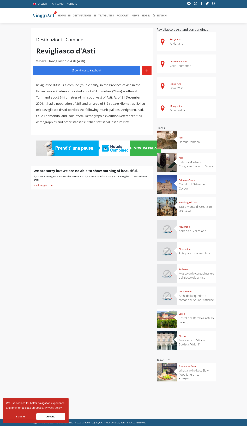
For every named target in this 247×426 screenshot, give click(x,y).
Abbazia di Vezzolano (192, 231)
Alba (181, 157)
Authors (72, 3)
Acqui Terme (185, 291)
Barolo (182, 313)
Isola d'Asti (175, 83)
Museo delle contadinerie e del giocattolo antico (196, 275)
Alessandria (184, 249)
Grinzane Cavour (187, 180)
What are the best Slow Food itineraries (194, 372)
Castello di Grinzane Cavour (192, 186)
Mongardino (176, 106)
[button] (41, 4)
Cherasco (183, 336)
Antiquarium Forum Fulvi (195, 253)
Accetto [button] (50, 416)
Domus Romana (189, 142)
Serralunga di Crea (188, 202)
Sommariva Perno (188, 366)
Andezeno (184, 269)
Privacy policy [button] (53, 407)
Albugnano (184, 226)
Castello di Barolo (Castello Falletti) (196, 320)
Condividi (86, 70)
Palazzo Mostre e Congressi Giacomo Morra (196, 164)
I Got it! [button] (20, 416)
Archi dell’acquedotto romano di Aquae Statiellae (196, 298)
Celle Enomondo (178, 61)
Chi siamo (58, 3)
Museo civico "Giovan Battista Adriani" (192, 342)
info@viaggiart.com (43, 185)
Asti (181, 137)
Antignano (175, 39)
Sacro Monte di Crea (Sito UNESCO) (195, 209)
